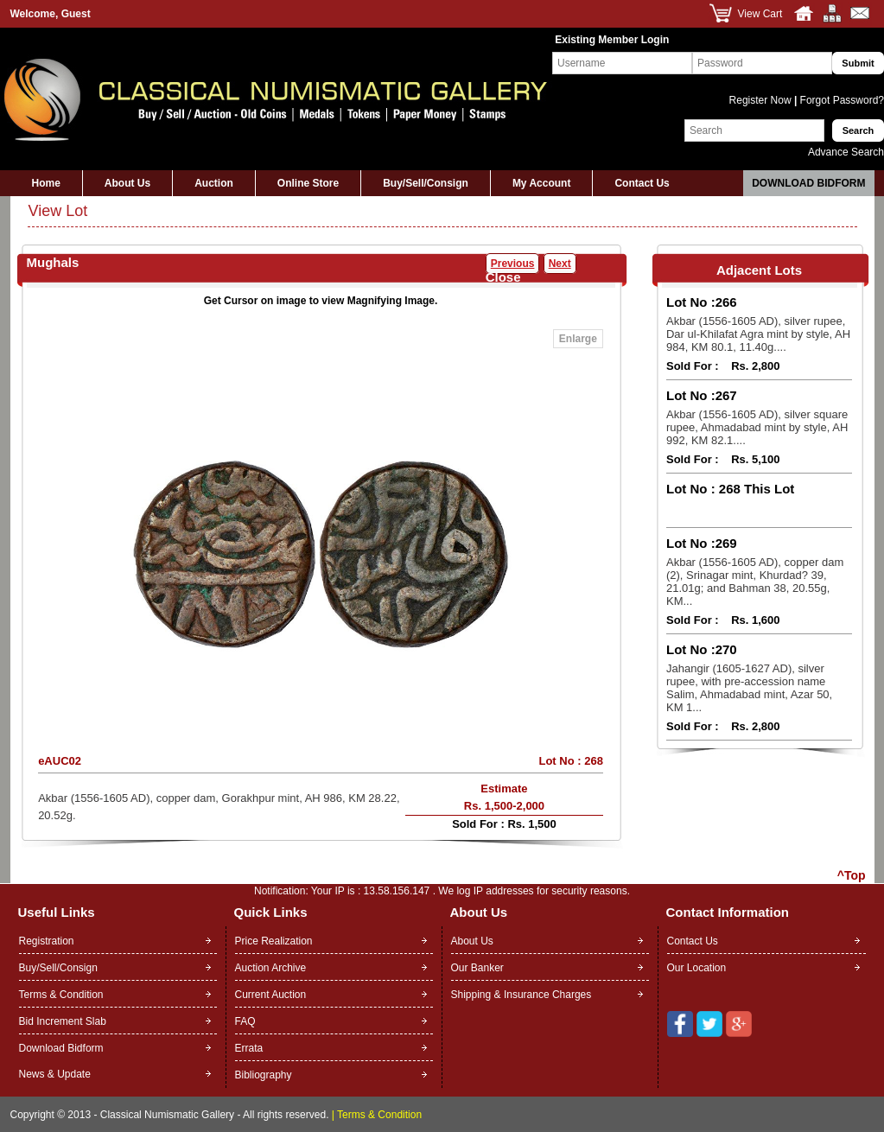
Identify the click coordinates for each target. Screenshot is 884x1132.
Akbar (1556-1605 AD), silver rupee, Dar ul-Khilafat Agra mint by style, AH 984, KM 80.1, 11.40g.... (758, 334)
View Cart (760, 14)
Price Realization (274, 941)
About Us (127, 183)
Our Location (697, 968)
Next (560, 264)
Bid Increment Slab (62, 1021)
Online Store (308, 183)
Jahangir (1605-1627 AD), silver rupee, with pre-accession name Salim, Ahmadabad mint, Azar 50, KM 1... (749, 688)
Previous (513, 264)
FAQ (245, 1021)
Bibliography (263, 1075)
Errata (249, 1048)
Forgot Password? (840, 100)
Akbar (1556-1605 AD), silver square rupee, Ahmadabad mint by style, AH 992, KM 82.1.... (757, 427)
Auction (213, 183)
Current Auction (271, 995)
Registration (46, 941)
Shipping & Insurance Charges (521, 995)
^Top (851, 875)
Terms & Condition (61, 995)
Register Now (761, 100)
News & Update (55, 1074)
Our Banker (477, 968)
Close (503, 277)
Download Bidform (808, 183)
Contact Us (641, 183)
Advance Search (846, 152)
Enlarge (578, 339)
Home (46, 183)
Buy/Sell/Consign (425, 183)
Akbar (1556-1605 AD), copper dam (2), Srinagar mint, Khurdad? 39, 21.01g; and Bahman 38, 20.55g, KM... (754, 581)
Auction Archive (271, 968)
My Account (541, 183)
